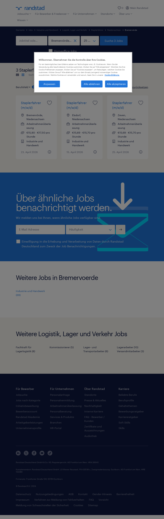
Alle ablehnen (92, 83)
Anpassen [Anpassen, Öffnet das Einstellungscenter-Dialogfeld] (49, 83)
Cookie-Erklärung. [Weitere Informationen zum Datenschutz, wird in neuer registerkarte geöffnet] (112, 75)
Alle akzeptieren (116, 83)
